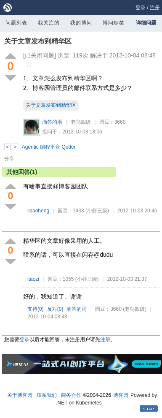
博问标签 (114, 23)
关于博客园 (19, 395)
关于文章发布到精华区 (38, 41)
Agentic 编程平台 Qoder (49, 147)
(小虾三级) (97, 211)
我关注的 (49, 23)
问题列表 (16, 23)
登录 (140, 8)
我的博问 (81, 23)
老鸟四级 (81, 122)
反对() (55, 309)
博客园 (120, 395)
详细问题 (146, 23)
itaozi (33, 279)
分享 (9, 159)
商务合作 (71, 395)
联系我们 (47, 395)
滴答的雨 (52, 122)
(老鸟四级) (134, 309)
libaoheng (38, 211)
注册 (155, 8)
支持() (35, 309)
